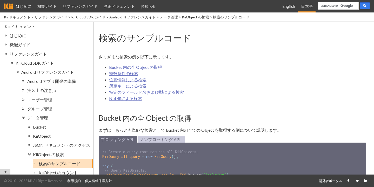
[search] (338, 6)
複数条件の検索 (123, 73)
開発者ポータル (330, 181)
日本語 (307, 6)
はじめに (23, 6)
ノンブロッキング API (160, 139)
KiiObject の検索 (195, 17)
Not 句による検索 (125, 98)
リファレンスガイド (80, 6)
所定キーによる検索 (127, 85)
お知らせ (148, 6)
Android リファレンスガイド (132, 17)
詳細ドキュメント (119, 6)
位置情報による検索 (127, 79)
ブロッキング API (117, 139)
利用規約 (74, 181)
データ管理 (169, 17)
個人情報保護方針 (98, 181)
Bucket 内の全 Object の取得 (135, 67)
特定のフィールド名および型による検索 (146, 92)
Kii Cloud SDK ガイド (88, 17)
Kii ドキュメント (17, 17)
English (288, 6)
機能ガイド (47, 6)
